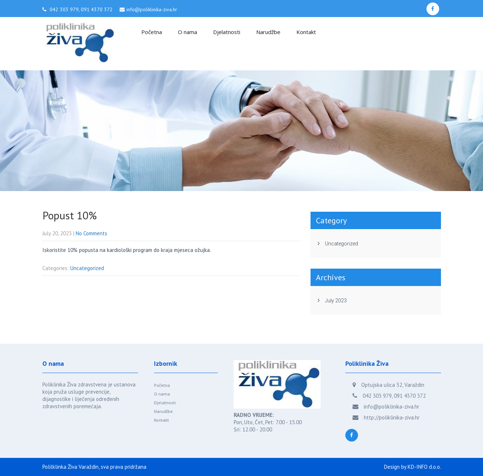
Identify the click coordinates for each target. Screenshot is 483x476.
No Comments (91, 233)
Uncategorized (87, 268)
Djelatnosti (226, 32)
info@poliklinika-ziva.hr (151, 9)
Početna (151, 32)
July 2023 (336, 300)
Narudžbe (268, 32)
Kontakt (306, 32)
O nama (187, 32)
